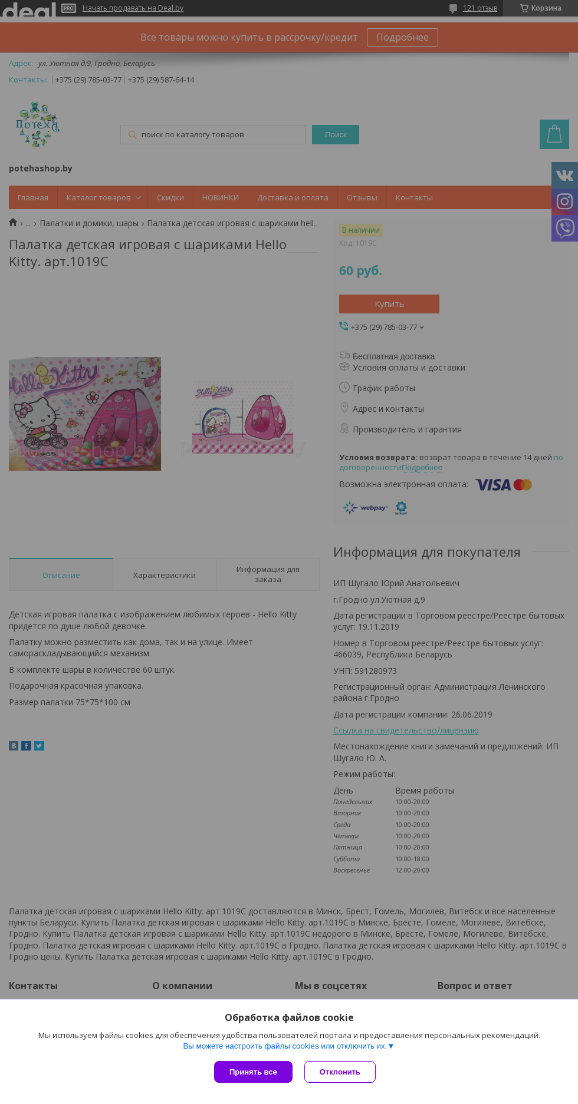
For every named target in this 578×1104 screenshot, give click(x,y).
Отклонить (340, 1071)
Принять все (253, 1071)
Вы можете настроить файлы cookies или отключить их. (285, 1046)
